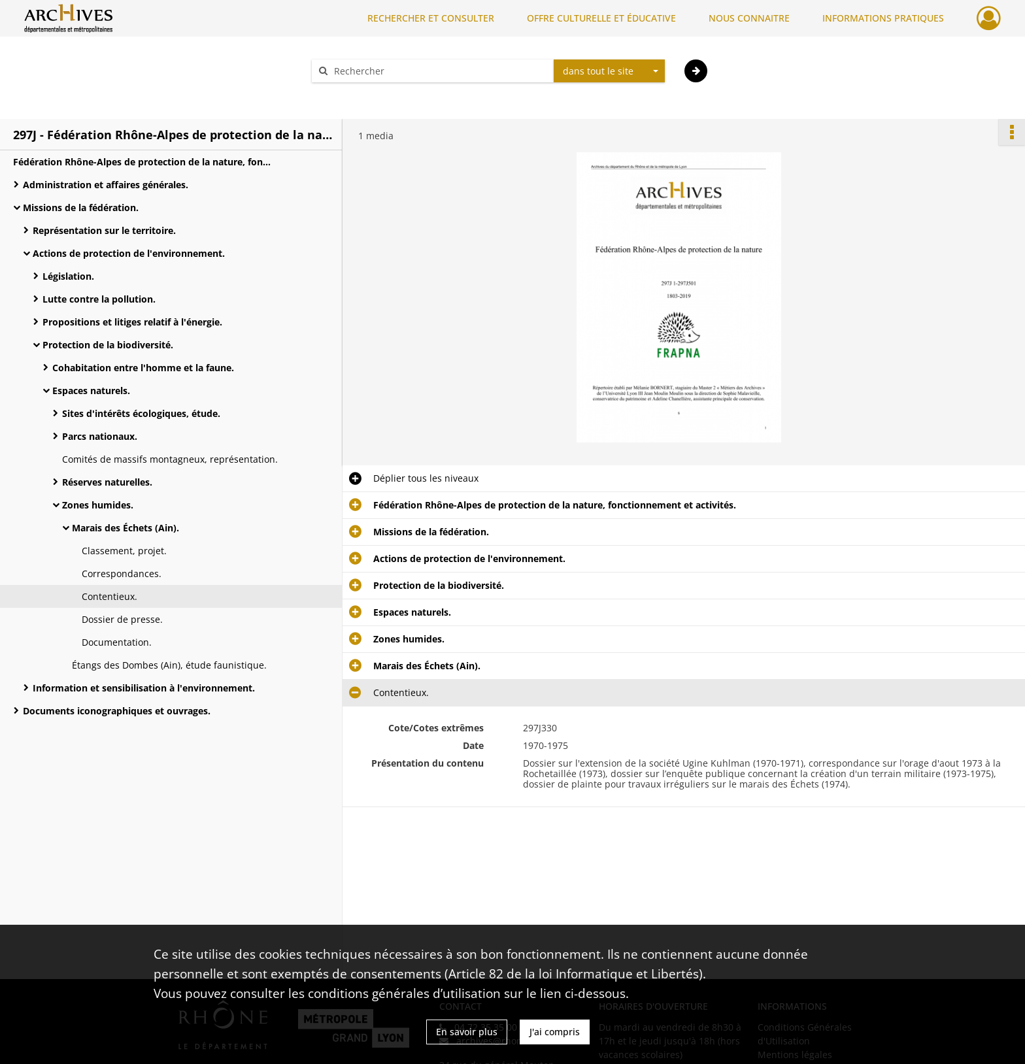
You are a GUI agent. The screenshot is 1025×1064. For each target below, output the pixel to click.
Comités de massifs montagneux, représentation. (170, 459)
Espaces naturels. (91, 390)
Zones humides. (97, 505)
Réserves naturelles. (107, 482)
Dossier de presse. (122, 619)
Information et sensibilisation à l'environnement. (144, 688)
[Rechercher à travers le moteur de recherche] (439, 71)
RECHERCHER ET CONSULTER (430, 18)
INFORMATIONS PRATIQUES (883, 18)
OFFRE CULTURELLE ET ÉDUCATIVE (601, 18)
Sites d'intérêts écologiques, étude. (141, 413)
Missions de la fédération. (81, 207)
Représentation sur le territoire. (104, 230)
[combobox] (609, 71)
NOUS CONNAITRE (749, 18)
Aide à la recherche (362, 93)
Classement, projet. (124, 550)
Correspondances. (121, 573)
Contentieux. (109, 596)
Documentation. (117, 642)
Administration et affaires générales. (105, 184)
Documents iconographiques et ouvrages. (116, 711)
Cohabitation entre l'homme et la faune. (143, 367)
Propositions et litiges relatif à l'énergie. (132, 322)
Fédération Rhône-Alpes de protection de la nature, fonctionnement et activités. (144, 162)
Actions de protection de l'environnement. (129, 253)
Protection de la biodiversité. (107, 345)
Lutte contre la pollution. (99, 299)
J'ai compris (554, 1031)
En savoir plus (466, 1031)
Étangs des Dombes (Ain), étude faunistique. (169, 665)
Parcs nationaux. (99, 436)
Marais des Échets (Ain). (125, 528)
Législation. (68, 276)
